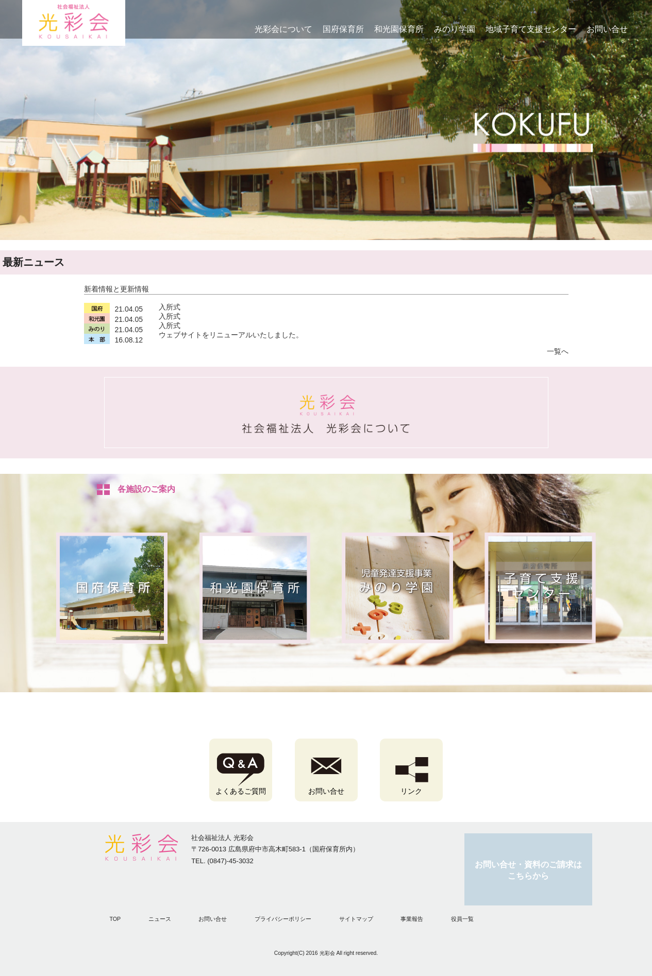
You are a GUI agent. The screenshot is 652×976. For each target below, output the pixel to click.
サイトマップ (356, 919)
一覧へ (558, 351)
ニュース (159, 919)
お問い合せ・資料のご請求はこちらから (528, 870)
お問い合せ (607, 29)
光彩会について (283, 29)
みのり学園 (454, 29)
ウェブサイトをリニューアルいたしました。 (231, 335)
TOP (115, 919)
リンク (411, 791)
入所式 (169, 307)
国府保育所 (343, 29)
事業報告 (411, 919)
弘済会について (326, 412)
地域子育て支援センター (531, 29)
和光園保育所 (399, 29)
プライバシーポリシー (283, 919)
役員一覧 (462, 919)
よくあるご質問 (240, 791)
